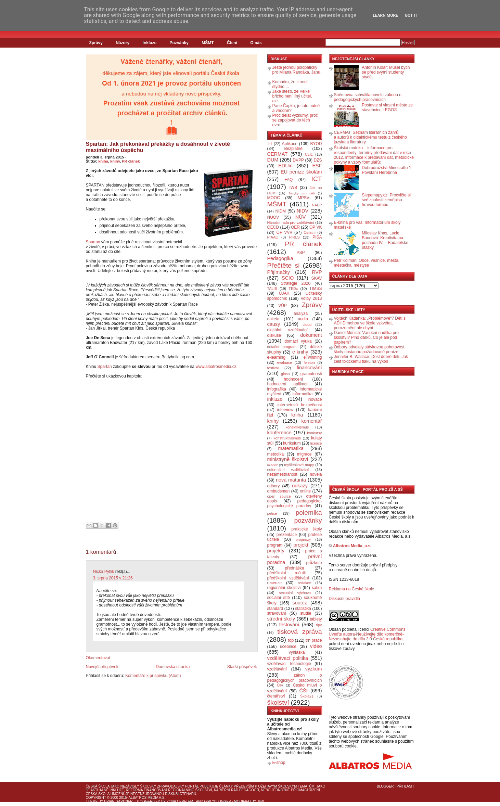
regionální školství (284, 587)
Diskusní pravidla (344, 598)
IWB (293, 187)
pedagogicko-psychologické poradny (294, 503)
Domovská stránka (173, 666)
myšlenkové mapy (299, 465)
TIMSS (315, 288)
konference (279, 432)
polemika (309, 512)
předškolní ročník (286, 573)
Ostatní (310, 232)
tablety (316, 619)
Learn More (385, 15)
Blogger (385, 786)
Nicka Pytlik (103, 571)
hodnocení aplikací (287, 384)
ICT (316, 178)
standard (275, 608)
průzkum (314, 562)
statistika (303, 608)
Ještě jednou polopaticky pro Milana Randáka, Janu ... (296, 72)
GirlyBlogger (217, 801)
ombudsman (278, 491)
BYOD (316, 143)
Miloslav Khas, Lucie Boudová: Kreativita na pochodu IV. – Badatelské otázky (385, 240)
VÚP (282, 305)
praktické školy (307, 529)
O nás (255, 42)
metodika (275, 454)
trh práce (314, 640)
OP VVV (285, 232)
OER (295, 227)
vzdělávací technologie (289, 663)
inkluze (275, 399)
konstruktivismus (287, 438)
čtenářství (276, 696)
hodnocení (293, 379)
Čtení (232, 42)
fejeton (309, 362)
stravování (276, 613)
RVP (317, 272)
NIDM (280, 211)
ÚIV (280, 685)
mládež (272, 465)
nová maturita (291, 480)
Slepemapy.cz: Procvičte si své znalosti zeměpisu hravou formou (386, 200)
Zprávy (96, 42)
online (305, 491)
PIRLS (294, 237)
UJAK (284, 293)
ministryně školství (287, 459)
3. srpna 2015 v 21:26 (113, 578)
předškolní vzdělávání (288, 578)
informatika (303, 394)
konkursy (314, 433)
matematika (291, 448)
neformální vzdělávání (288, 470)
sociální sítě (278, 597)
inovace (315, 399)
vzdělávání (277, 669)
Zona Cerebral (181, 801)
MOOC (273, 197)
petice (272, 513)
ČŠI (303, 690)
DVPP (298, 160)
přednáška (294, 568)
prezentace (287, 534)
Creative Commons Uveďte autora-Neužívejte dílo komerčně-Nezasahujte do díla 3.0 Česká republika (367, 634)
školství (278, 702)
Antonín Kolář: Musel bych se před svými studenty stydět (386, 72)
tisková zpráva (299, 631)
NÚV (300, 217)
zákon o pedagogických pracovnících (294, 678)
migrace (304, 454)
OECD (273, 227)
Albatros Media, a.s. (352, 545)
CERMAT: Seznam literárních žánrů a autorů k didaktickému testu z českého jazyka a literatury (370, 137)
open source (279, 496)
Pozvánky (179, 42)
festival (273, 368)
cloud (307, 324)
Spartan (93, 242)
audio (303, 319)
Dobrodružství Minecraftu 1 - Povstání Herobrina (387, 170)
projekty (275, 550)
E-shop (278, 762)
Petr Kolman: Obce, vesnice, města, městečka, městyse (366, 263)
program (275, 545)
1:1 (269, 144)
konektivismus (297, 427)
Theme (92, 801)
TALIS (272, 288)
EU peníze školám (301, 172)
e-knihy (300, 352)
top (291, 640)
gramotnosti (311, 373)
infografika (276, 389)
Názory (122, 42)
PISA (317, 237)
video (316, 646)
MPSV (303, 197)
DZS (318, 160)
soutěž (300, 602)
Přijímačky (278, 272)
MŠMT (208, 42)
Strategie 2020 (295, 283)
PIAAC (272, 237)
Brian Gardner (118, 801)
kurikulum (291, 443)
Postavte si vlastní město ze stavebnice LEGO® (387, 107)
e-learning (276, 357)
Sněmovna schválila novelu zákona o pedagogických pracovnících (367, 97)
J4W (260, 801)
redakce (304, 583)
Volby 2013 (311, 298)
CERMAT (277, 154)
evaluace (284, 362)
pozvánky (308, 520)
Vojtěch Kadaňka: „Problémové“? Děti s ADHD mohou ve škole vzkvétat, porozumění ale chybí (370, 323)
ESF (317, 165)
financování (309, 367)
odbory (273, 486)
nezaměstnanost (282, 474)
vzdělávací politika (287, 658)
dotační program (282, 347)
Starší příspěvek (242, 666)
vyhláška (297, 652)
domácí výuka (297, 341)
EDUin (285, 165)
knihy (115, 161)
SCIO (288, 278)
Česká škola (98, 786)
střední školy (281, 619)
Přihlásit (405, 786)
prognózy (303, 539)
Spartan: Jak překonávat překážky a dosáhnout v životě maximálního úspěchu (158, 147)
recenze (274, 582)
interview (285, 409)
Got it (411, 15)
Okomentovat (98, 657)
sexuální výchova (295, 593)
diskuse (274, 335)
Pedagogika (280, 258)
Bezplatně (293, 148)
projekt (301, 545)
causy (273, 324)
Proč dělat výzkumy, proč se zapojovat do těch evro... (295, 120)
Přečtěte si (283, 265)
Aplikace (289, 143)
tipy (319, 625)
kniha (103, 161)
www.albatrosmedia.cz (215, 366)
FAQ (288, 179)
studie (305, 613)
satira (317, 587)
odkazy (300, 485)
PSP (301, 252)
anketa (273, 319)
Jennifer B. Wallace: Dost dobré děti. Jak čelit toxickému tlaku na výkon (371, 359)
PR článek (131, 161)
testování (289, 624)
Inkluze (150, 42)
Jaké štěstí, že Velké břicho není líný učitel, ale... (292, 96)
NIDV (302, 211)
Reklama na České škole (351, 589)
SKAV (316, 278)
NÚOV (273, 217)
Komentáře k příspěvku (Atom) (153, 675)
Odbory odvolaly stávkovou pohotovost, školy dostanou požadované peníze (370, 349)
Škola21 (306, 696)
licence (316, 443)
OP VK (315, 227)
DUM (273, 160)
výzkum (313, 668)
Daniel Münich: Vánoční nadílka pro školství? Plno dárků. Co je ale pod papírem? (366, 337)
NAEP (317, 205)
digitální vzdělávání (287, 330)
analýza (301, 313)
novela (316, 474)
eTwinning (312, 357)
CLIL (309, 154)
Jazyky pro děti (302, 193)
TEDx (293, 288)
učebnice (288, 646)
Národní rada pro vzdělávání (290, 222)
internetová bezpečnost (300, 404)
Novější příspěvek (102, 666)
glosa (285, 374)
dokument (311, 335)
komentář (312, 421)
